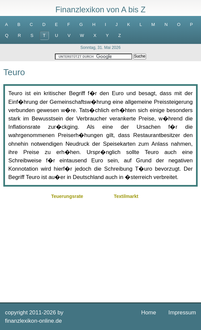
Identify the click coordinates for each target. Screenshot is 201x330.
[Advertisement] (100, 247)
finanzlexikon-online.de (33, 321)
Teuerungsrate (67, 196)
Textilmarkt (126, 196)
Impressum (182, 312)
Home (148, 312)
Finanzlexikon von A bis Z (101, 9)
